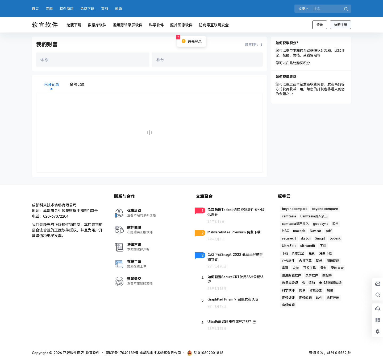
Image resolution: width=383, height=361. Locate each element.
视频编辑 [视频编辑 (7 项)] (305, 298)
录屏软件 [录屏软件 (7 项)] (311, 275)
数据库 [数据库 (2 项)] (327, 275)
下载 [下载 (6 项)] (323, 246)
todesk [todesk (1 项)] (335, 238)
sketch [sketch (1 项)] (306, 238)
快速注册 (340, 25)
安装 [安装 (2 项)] (296, 268)
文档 (104, 9)
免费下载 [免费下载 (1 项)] (325, 253)
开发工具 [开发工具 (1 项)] (309, 268)
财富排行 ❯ (254, 44)
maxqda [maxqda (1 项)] (299, 231)
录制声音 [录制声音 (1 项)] (337, 268)
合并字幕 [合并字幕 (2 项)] (305, 261)
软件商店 (66, 9)
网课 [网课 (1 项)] (302, 290)
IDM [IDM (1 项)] (335, 224)
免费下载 (87, 9)
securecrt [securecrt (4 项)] (289, 238)
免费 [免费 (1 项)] (312, 253)
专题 (49, 9)
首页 (35, 9)
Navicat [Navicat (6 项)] (316, 231)
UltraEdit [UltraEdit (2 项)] (289, 246)
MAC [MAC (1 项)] (285, 231)
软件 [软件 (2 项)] (319, 298)
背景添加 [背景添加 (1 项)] (316, 290)
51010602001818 (205, 353)
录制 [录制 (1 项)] (323, 268)
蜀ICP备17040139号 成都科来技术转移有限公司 (143, 353)
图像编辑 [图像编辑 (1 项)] (333, 261)
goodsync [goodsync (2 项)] (320, 224)
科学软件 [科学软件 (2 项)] (288, 290)
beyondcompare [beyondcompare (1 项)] (294, 209)
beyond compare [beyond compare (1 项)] (325, 209)
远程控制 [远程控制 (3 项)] (333, 298)
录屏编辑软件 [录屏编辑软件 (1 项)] (291, 275)
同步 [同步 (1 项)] (319, 261)
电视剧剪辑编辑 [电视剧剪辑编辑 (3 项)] (330, 283)
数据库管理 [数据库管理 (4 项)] (290, 283)
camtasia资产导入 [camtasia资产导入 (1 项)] (295, 224)
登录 (320, 25)
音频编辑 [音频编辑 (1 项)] (288, 305)
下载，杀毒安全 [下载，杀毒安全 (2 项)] (293, 253)
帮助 (118, 9)
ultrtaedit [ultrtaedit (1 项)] (307, 246)
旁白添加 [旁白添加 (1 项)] (308, 283)
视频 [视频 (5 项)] (330, 290)
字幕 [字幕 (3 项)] (285, 268)
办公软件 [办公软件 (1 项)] (288, 261)
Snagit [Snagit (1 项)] (320, 238)
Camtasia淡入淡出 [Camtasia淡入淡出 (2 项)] (314, 216)
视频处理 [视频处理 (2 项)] (288, 298)
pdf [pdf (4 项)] (329, 231)
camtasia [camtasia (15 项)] (289, 216)
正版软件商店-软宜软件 (80, 353)
